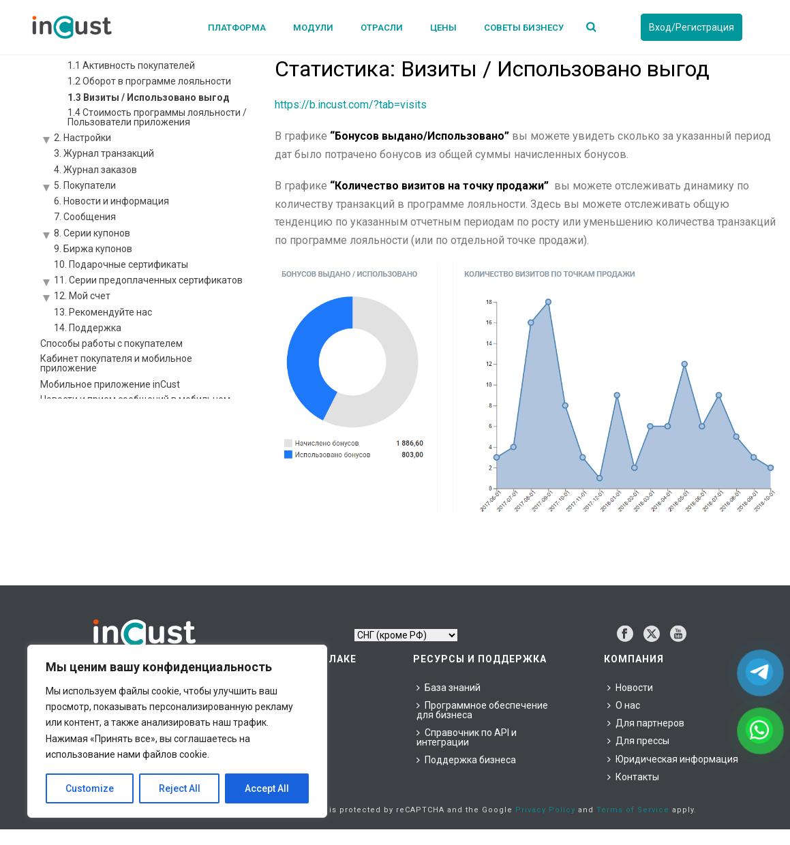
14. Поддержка (87, 327)
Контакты (633, 776)
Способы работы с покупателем (111, 343)
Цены (443, 27)
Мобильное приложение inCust (110, 384)
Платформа (237, 27)
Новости (630, 687)
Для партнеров (645, 723)
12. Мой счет (82, 295)
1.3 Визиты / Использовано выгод (148, 97)
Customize (89, 788)
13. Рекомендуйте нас (103, 312)
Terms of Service (632, 809)
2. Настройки (82, 137)
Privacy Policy (545, 809)
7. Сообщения (85, 216)
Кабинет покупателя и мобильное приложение (116, 363)
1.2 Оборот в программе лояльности (149, 81)
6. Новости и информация (111, 201)
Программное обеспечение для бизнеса (482, 710)
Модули (313, 27)
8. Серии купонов (92, 233)
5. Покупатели (85, 185)
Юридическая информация (672, 759)
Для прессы (638, 740)
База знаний (448, 687)
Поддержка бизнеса (466, 759)
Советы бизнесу (524, 27)
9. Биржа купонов (93, 248)
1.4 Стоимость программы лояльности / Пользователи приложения (157, 117)
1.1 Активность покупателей (131, 65)
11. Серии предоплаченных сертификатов (148, 280)
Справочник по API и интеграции (466, 737)
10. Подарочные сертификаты (121, 264)
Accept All (267, 788)
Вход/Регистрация (691, 27)
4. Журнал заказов (95, 169)
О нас (623, 705)
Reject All (179, 788)
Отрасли (382, 27)
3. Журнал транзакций (104, 153)
